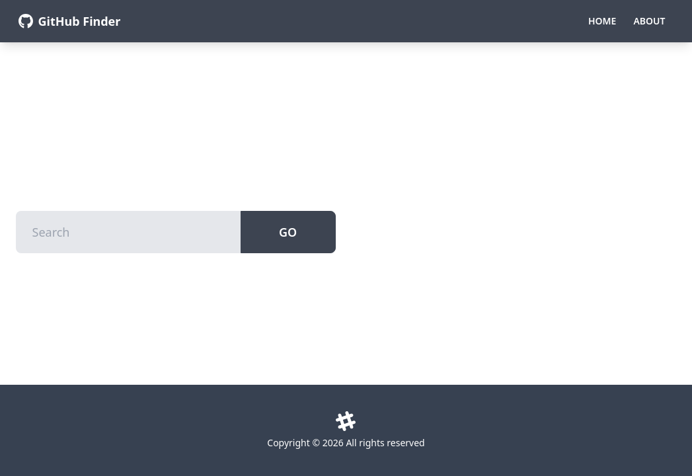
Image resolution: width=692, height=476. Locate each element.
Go (288, 232)
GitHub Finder (79, 21)
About (649, 21)
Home (602, 21)
